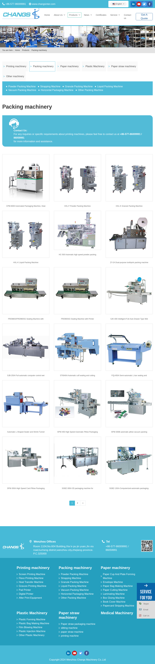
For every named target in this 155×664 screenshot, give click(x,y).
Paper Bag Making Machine (118, 586)
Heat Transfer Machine (31, 582)
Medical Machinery (117, 613)
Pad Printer (25, 590)
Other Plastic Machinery (32, 635)
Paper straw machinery (123, 66)
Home (47, 15)
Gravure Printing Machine (32, 586)
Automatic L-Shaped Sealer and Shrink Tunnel (26, 432)
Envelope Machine (113, 582)
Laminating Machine (114, 594)
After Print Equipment (30, 598)
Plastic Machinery (95, 66)
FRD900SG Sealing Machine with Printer (77, 319)
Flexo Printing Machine (31, 578)
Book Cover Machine (114, 601)
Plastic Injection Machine (32, 631)
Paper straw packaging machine (78, 624)
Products (73, 15)
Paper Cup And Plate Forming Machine (119, 576)
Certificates (101, 15)
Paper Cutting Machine (115, 590)
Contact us (127, 16)
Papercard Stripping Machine (118, 605)
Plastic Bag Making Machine (34, 623)
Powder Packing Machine (22, 86)
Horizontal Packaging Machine (57, 90)
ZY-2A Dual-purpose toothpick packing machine (129, 262)
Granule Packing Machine (79, 86)
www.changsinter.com (43, 4)
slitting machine (69, 628)
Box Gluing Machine (114, 598)
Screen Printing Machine (32, 574)
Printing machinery (16, 66)
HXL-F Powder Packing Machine (77, 206)
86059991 (111, 550)
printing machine (70, 635)
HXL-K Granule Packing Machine (129, 206)
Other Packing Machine (90, 90)
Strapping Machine (50, 86)
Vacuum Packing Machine (22, 90)
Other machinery (15, 76)
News (86, 15)
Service (113, 15)
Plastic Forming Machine (32, 619)
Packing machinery (39, 50)
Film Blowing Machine (30, 627)
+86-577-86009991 (15, 4)
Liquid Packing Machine (110, 86)
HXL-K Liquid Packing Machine (25, 262)
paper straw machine (72, 632)
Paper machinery (69, 66)
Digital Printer (26, 594)
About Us (58, 15)
